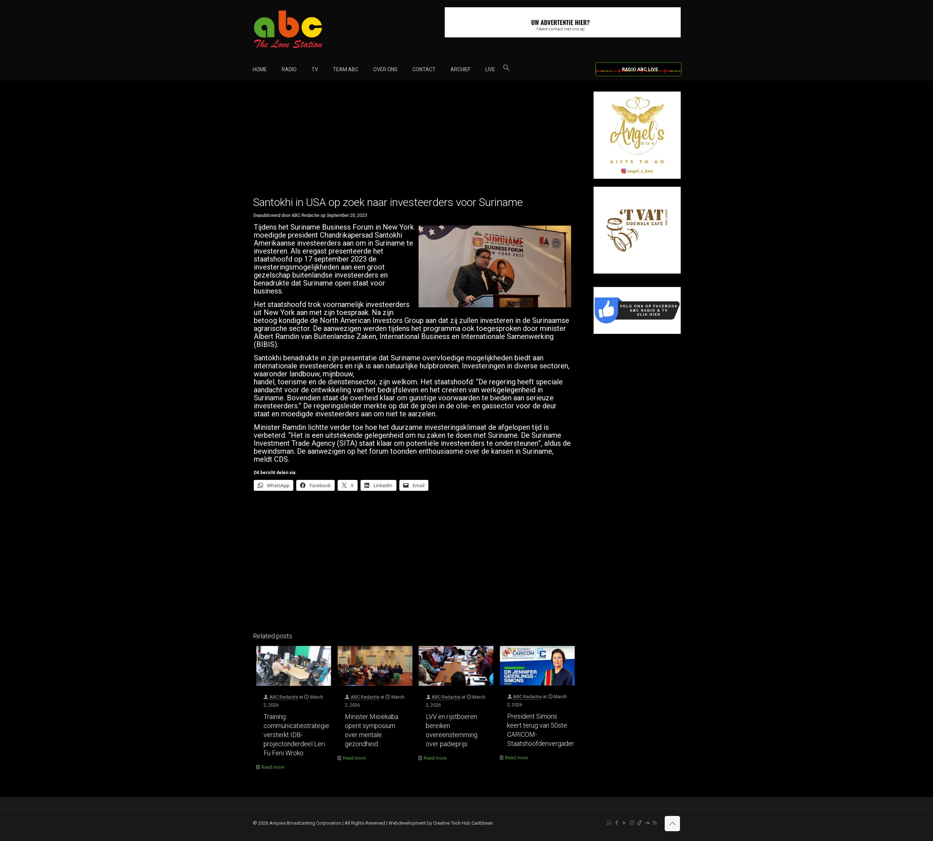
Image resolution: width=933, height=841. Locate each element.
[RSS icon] (654, 823)
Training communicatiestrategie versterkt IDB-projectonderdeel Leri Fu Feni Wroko (296, 735)
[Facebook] (637, 332)
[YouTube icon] (624, 823)
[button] (506, 69)
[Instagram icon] (632, 823)
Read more (272, 767)
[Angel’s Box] (637, 177)
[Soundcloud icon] (647, 823)
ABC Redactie (283, 697)
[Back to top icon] (672, 823)
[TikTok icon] (639, 823)
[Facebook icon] (616, 823)
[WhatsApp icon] (609, 823)
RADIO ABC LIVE (640, 69)
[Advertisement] (415, 142)
